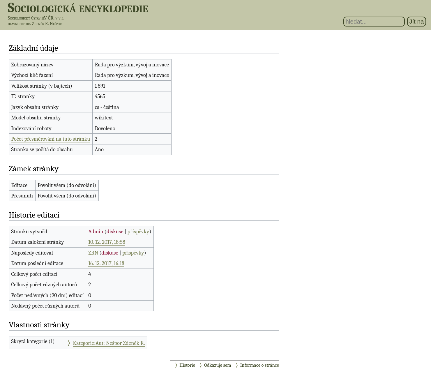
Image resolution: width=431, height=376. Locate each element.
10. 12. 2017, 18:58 (106, 242)
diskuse (115, 231)
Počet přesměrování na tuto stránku (50, 139)
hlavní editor (19, 23)
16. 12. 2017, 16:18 (106, 263)
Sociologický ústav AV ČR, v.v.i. (36, 18)
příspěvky (138, 231)
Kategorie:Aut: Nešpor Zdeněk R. (109, 343)
